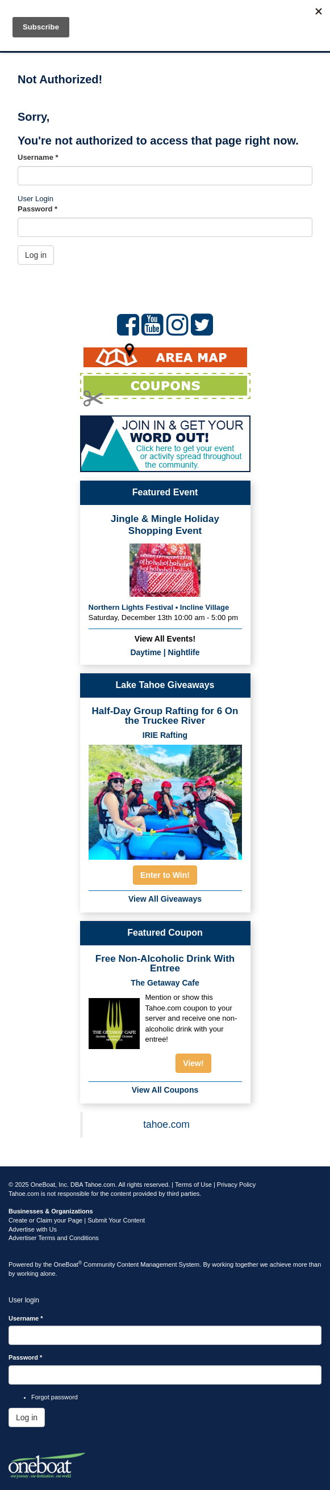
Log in (36, 255)
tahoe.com (166, 1124)
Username (38, 157)
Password (37, 209)
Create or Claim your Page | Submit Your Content (77, 1220)
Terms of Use (193, 1184)
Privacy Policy (236, 1184)
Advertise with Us (33, 1229)
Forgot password (54, 1397)
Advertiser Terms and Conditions (54, 1237)
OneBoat (68, 1264)
